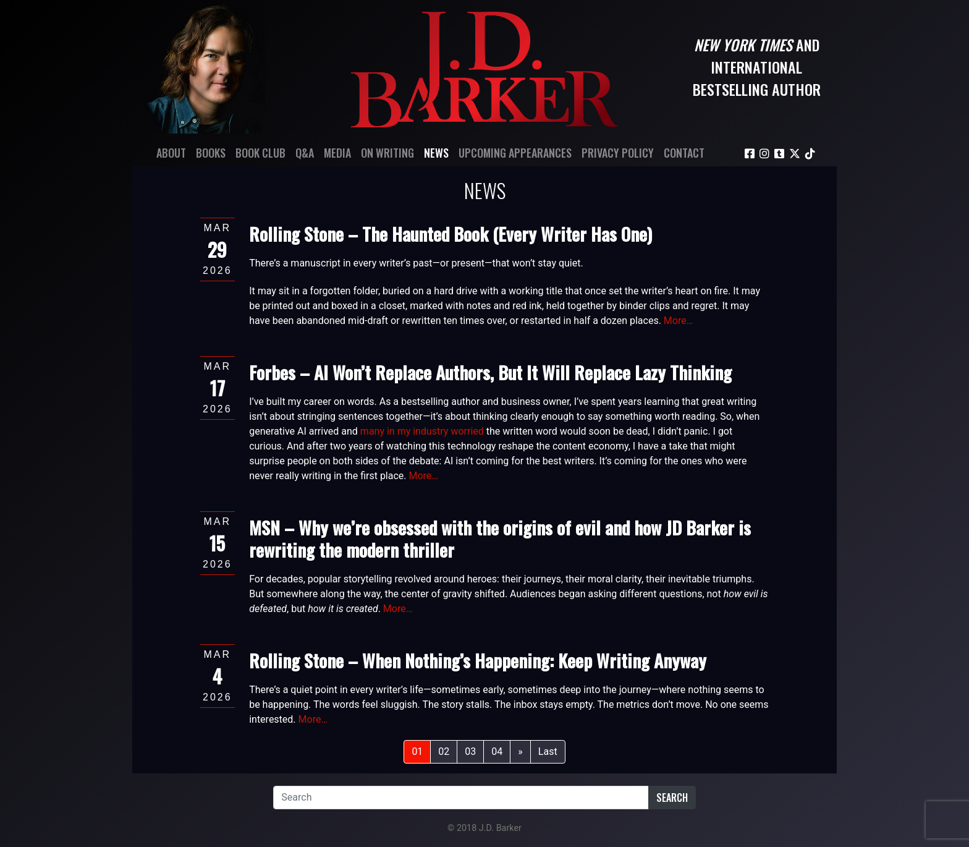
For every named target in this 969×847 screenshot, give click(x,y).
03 (470, 751)
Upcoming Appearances (515, 153)
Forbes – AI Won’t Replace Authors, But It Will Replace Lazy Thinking (490, 372)
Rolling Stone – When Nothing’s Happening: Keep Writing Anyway (477, 660)
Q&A (304, 153)
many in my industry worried (422, 431)
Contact (684, 153)
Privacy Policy (618, 153)
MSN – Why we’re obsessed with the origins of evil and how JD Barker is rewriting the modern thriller (500, 538)
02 (443, 751)
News (436, 153)
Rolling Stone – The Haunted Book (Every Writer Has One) (450, 233)
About (171, 153)
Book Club (260, 153)
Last (547, 751)
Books (211, 153)
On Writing (387, 153)
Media (337, 153)
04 (496, 751)
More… (678, 320)
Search (672, 797)
